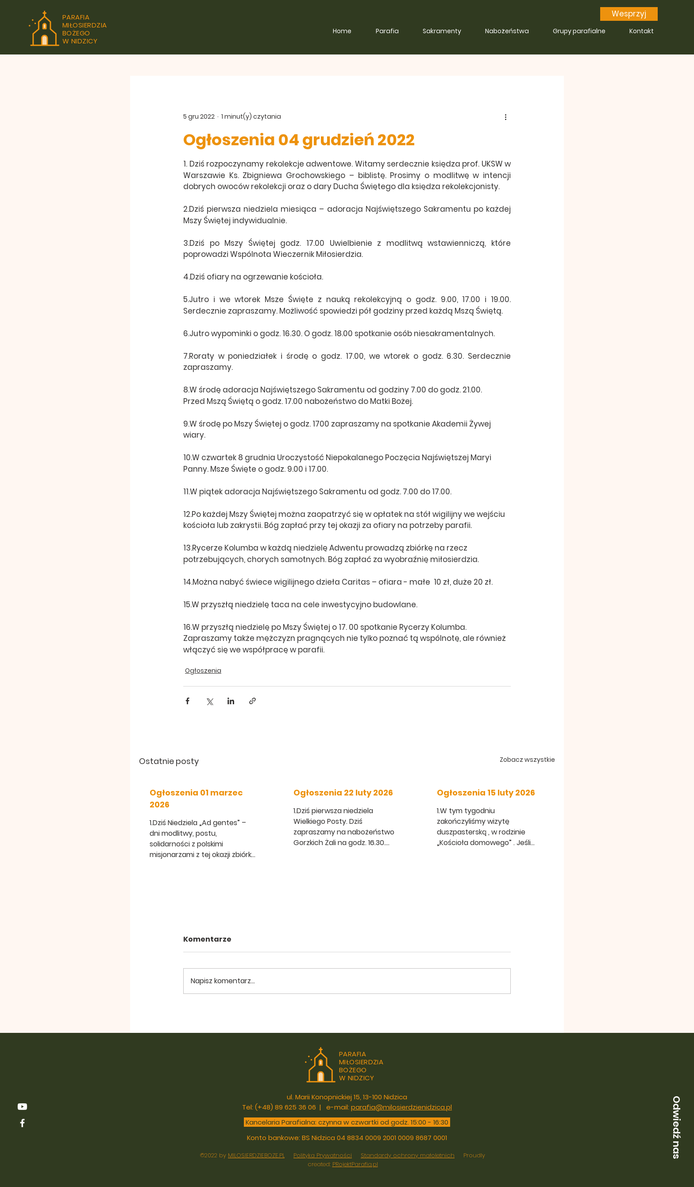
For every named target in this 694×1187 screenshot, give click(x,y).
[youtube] (22, 1106)
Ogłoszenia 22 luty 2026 (343, 792)
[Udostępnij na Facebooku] (187, 701)
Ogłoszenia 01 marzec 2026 (196, 798)
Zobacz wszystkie (527, 759)
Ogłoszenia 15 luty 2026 (486, 792)
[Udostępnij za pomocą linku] (252, 701)
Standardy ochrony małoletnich (408, 1155)
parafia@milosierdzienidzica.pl (401, 1107)
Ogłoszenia (203, 670)
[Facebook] (22, 1123)
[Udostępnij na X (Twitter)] (209, 701)
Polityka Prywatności (322, 1155)
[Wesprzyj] (629, 14)
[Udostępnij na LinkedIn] (231, 701)
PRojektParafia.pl (355, 1164)
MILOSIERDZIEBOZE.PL (256, 1155)
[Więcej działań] (505, 116)
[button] (676, 1127)
